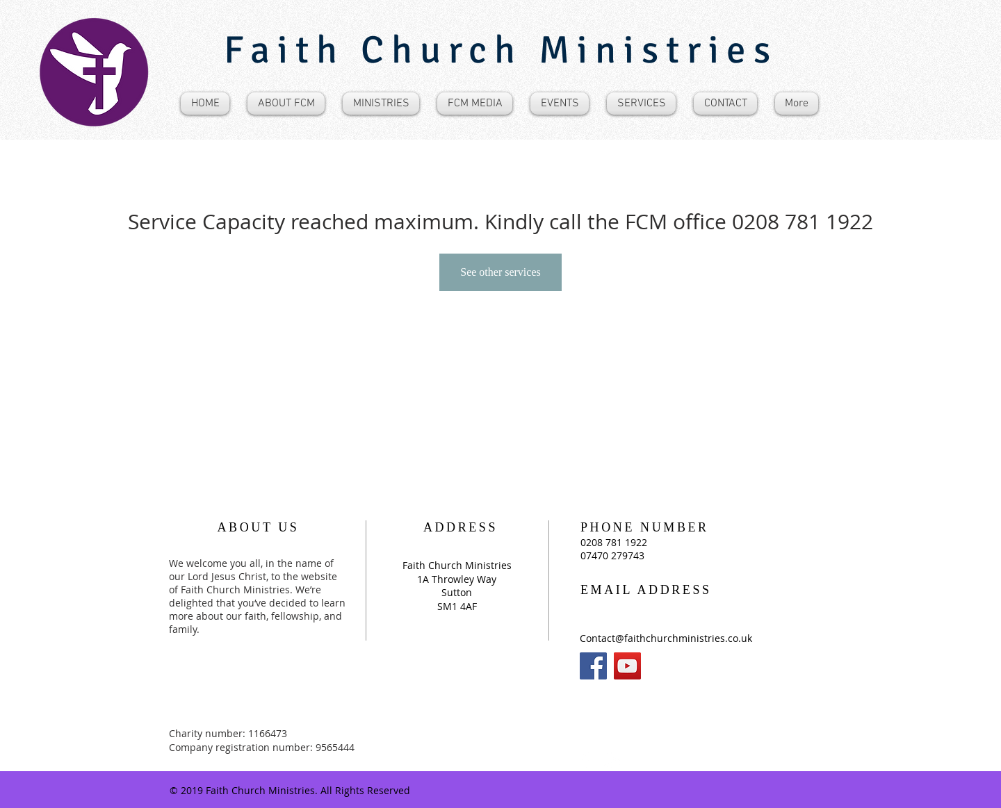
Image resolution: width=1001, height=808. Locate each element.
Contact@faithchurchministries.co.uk (666, 638)
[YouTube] (627, 665)
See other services (500, 272)
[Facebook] (593, 665)
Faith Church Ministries (501, 50)
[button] (286, 103)
